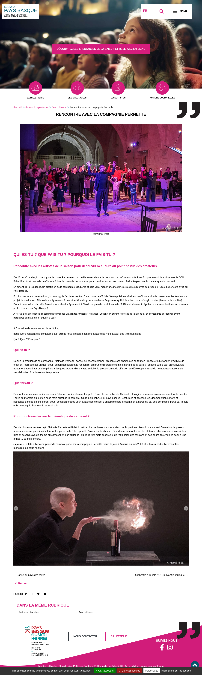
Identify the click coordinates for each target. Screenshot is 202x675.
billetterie (119, 636)
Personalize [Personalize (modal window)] (151, 670)
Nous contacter (85, 636)
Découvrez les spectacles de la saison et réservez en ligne (101, 49)
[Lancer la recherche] (162, 11)
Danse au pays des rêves (29, 575)
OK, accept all (104, 670)
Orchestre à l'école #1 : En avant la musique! (162, 575)
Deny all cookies (129, 670)
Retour (22, 583)
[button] (101, 178)
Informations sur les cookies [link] (176, 670)
